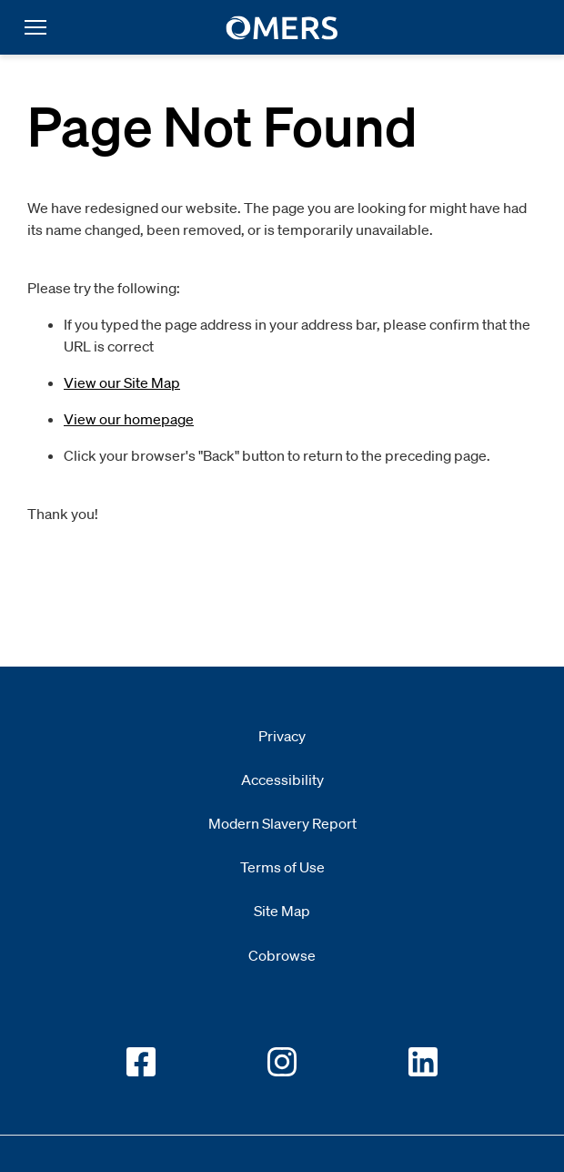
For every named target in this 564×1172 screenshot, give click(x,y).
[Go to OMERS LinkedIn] (423, 1062)
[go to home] (282, 27)
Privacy (282, 736)
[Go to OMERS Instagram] (282, 1062)
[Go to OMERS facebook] (141, 1062)
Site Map (282, 911)
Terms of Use (282, 867)
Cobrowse (282, 955)
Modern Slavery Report (282, 823)
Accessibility (282, 779)
